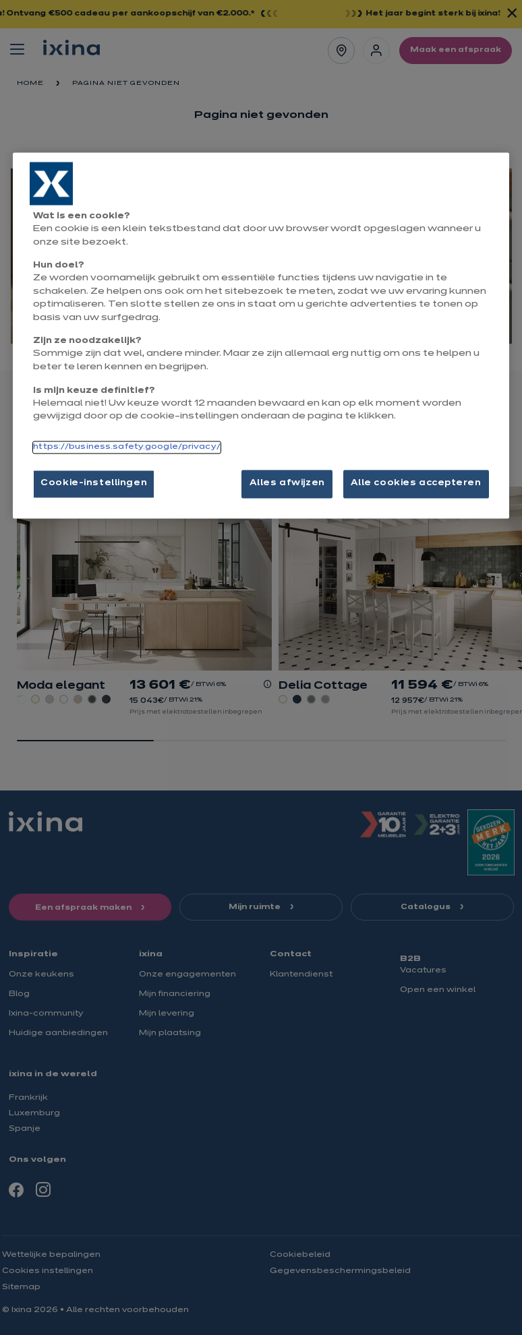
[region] (261, 335)
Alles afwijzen (287, 483)
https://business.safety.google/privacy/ (126, 447)
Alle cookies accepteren (416, 483)
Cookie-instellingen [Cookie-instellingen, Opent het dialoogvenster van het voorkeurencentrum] (93, 483)
